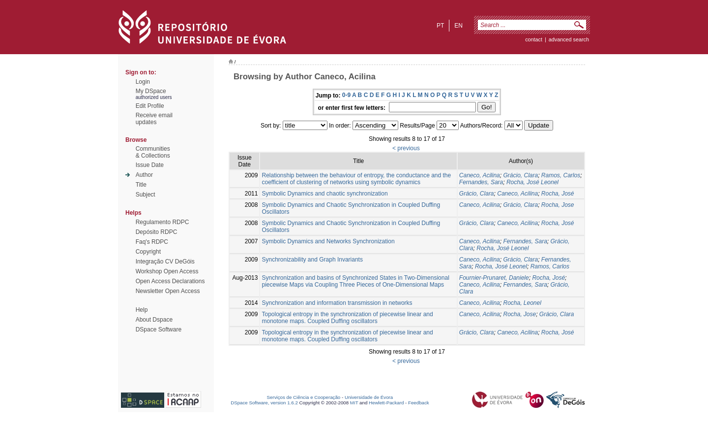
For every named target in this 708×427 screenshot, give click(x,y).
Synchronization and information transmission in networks (337, 302)
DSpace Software (158, 329)
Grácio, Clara (520, 175)
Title (141, 184)
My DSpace (151, 91)
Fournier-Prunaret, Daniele (494, 277)
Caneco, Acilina (479, 175)
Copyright (148, 251)
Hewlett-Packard (386, 402)
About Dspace (154, 319)
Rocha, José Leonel (532, 182)
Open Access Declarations (170, 281)
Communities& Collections (153, 152)
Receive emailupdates (154, 119)
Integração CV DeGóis (165, 261)
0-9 (346, 95)
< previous (406, 148)
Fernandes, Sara (481, 182)
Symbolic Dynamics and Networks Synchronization (328, 241)
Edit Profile (150, 105)
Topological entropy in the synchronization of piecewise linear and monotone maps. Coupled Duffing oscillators (347, 318)
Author (144, 174)
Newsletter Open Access (168, 291)
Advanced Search (569, 39)
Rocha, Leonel (522, 302)
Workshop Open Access (167, 271)
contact (533, 39)
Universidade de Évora (369, 397)
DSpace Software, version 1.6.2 (264, 402)
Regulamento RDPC (162, 222)
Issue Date (150, 165)
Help (142, 309)
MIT (354, 402)
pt (440, 25)
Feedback (418, 402)
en (458, 25)
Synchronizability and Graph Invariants (312, 259)
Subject (145, 194)
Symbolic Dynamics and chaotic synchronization (324, 193)
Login (143, 81)
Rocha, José (557, 193)
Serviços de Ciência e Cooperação (304, 397)
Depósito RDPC (156, 232)
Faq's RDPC (152, 241)
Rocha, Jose (557, 204)
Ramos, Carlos (560, 175)
